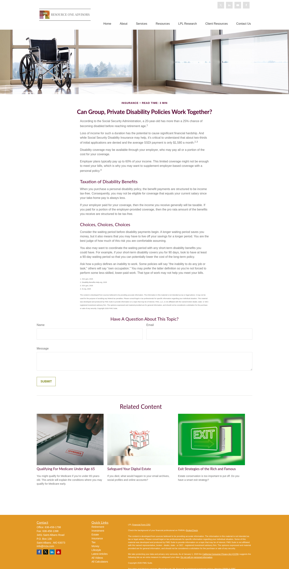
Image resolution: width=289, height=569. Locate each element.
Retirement (98, 526)
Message (43, 348)
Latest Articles (100, 553)
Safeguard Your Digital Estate (129, 469)
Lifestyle (96, 550)
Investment (98, 530)
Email (150, 324)
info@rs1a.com (45, 546)
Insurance (97, 538)
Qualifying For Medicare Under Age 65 (66, 469)
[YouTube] (237, 5)
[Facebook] (246, 5)
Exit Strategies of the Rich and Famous (207, 469)
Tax (94, 542)
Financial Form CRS (141, 525)
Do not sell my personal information (196, 557)
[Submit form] (46, 381)
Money (95, 546)
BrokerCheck (192, 530)
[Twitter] (220, 5)
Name (41, 324)
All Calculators (100, 561)
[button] (107, 23)
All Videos (97, 557)
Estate (95, 534)
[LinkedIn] (229, 5)
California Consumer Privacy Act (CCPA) (220, 554)
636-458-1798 (53, 527)
